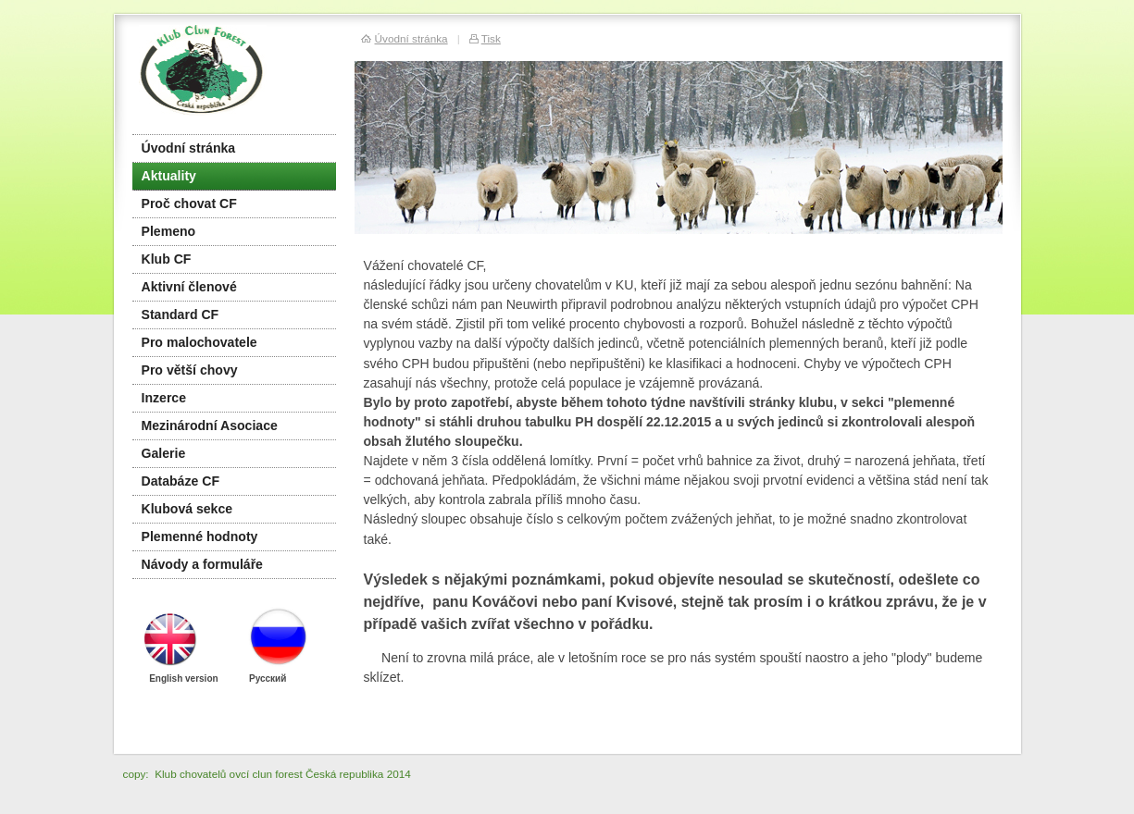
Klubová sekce (187, 508)
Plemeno (169, 231)
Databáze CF (181, 481)
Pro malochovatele (199, 342)
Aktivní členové (189, 286)
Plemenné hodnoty (200, 536)
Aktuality (169, 175)
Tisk (491, 38)
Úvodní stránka (189, 148)
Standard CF (180, 314)
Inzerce (164, 397)
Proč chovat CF (189, 203)
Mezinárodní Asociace (210, 425)
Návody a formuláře (202, 564)
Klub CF (167, 259)
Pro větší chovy (190, 370)
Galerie (164, 453)
